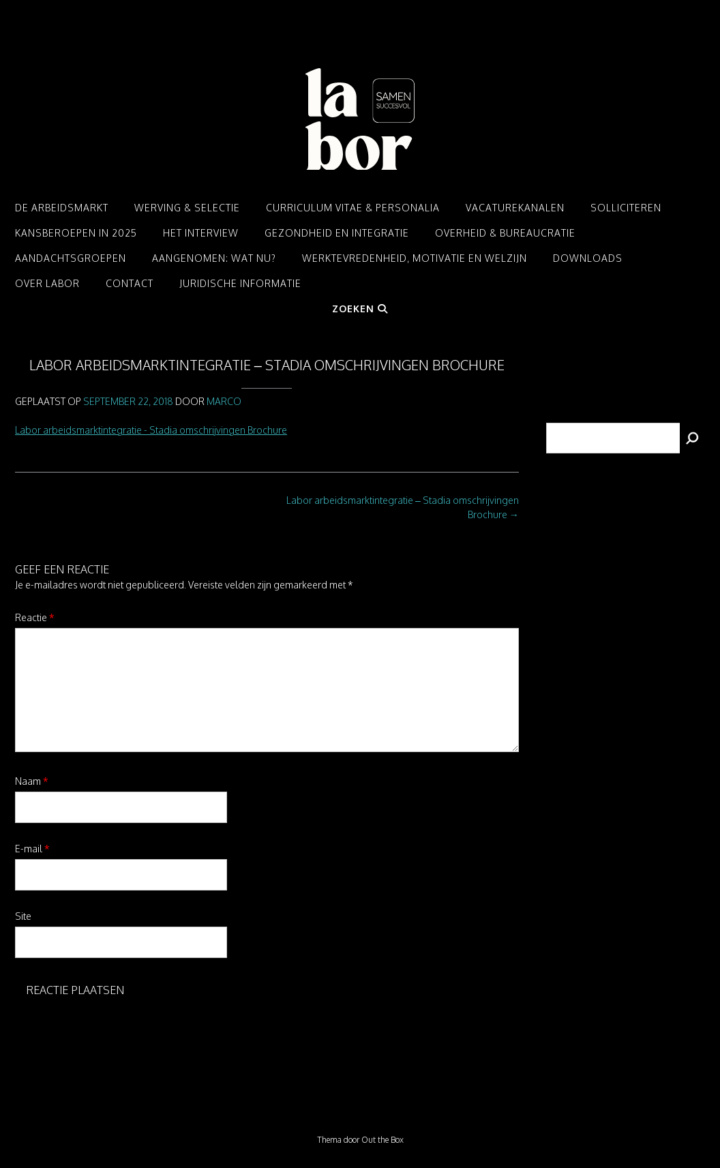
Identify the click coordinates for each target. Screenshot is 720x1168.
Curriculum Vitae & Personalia (353, 207)
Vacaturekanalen (515, 207)
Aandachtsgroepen (70, 258)
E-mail (32, 848)
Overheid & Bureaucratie (505, 233)
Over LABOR (47, 283)
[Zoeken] (692, 438)
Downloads (587, 258)
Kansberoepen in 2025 (76, 233)
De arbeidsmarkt (61, 207)
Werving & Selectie (187, 207)
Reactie (35, 617)
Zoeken (360, 308)
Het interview (201, 233)
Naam (31, 781)
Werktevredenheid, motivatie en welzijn (414, 258)
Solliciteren (625, 207)
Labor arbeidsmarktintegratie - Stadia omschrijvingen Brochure (151, 430)
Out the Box (382, 1140)
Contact (129, 283)
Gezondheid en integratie (337, 233)
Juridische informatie (240, 283)
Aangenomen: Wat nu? (214, 258)
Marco (224, 401)
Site (23, 916)
